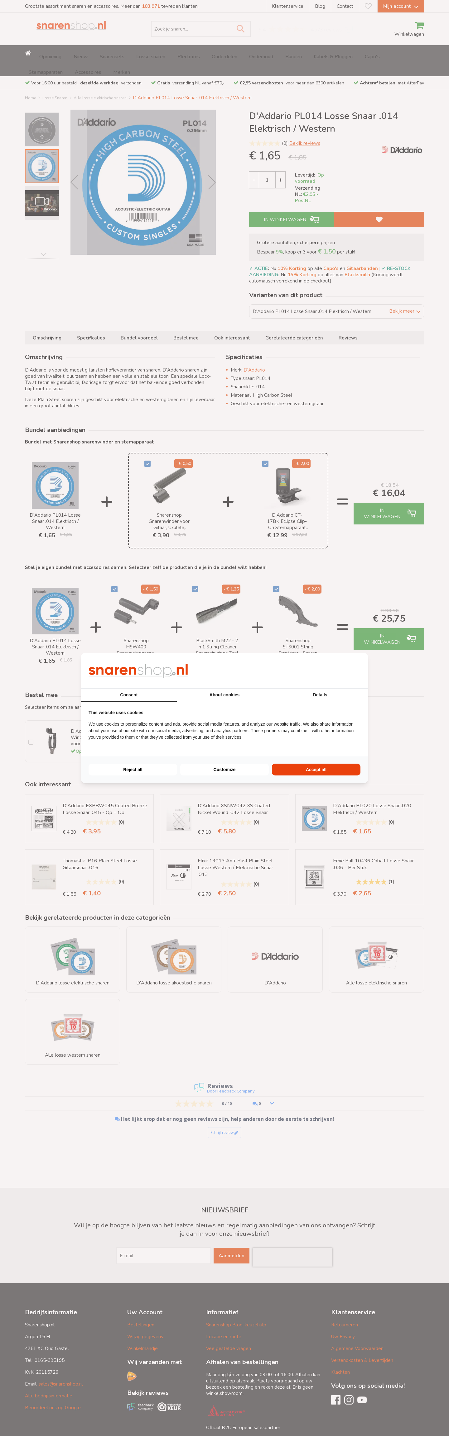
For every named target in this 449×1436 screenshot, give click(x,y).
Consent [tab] (129, 694)
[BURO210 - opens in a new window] (337, 670)
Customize (225, 769)
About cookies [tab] (224, 694)
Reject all (132, 769)
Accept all (316, 769)
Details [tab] (320, 694)
